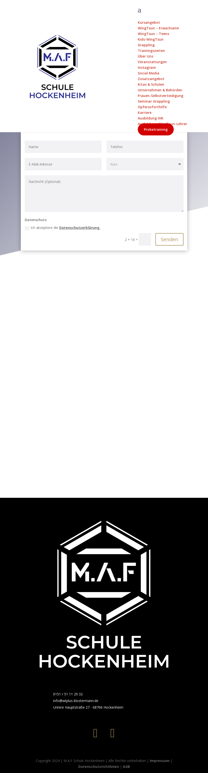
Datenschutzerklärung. (79, 227)
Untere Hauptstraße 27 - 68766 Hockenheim (88, 707)
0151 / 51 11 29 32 (68, 694)
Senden (169, 239)
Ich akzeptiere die (62, 227)
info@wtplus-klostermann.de (75, 700)
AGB (126, 766)
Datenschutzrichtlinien (98, 766)
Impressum (160, 760)
